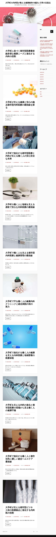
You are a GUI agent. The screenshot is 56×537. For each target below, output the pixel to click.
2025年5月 (42, 83)
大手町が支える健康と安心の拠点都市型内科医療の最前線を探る (20, 105)
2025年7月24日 (16, 259)
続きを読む (8, 119)
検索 (40, 29)
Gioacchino (9, 60)
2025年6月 (42, 81)
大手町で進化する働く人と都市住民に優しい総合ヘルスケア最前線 (20, 459)
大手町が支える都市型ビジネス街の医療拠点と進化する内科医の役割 (20, 510)
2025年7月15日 (16, 414)
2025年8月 (42, 76)
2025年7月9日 (16, 516)
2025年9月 (42, 74)
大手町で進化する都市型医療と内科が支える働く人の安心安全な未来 (20, 156)
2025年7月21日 (16, 310)
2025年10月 (42, 72)
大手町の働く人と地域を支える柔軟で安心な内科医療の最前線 (20, 205)
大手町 (29, 60)
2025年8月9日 (16, 111)
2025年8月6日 (16, 162)
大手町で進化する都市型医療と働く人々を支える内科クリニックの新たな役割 (46, 48)
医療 (27, 60)
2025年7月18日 (16, 361)
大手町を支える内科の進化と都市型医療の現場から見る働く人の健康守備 (20, 407)
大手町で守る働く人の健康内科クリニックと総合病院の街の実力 (20, 304)
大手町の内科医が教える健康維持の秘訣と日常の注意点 (28, 2)
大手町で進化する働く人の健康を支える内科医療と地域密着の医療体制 (20, 355)
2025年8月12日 (16, 60)
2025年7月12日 (16, 465)
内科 (25, 60)
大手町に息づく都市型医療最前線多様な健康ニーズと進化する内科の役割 (20, 53)
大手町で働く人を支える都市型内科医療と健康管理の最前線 (20, 254)
